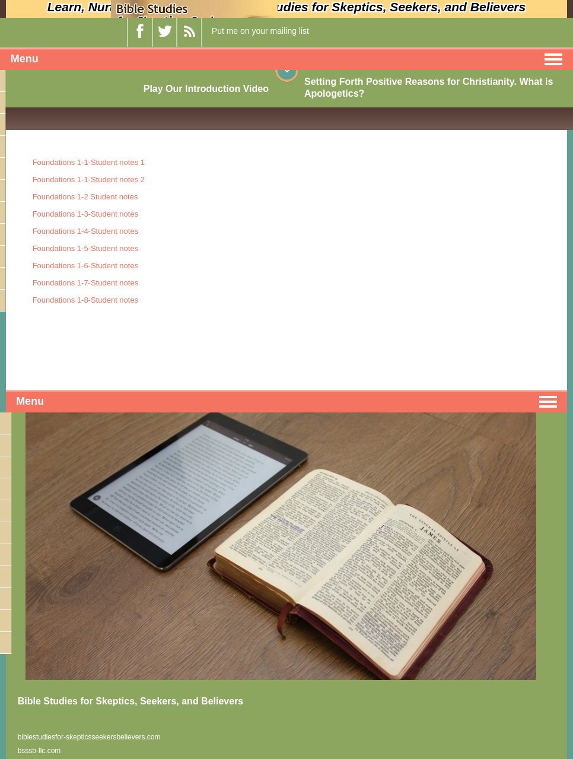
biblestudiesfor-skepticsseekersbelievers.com (89, 737)
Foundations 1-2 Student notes (85, 196)
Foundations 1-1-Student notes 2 (89, 179)
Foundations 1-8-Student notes (86, 300)
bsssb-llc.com (39, 751)
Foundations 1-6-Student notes (86, 265)
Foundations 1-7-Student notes (86, 282)
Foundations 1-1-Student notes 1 (89, 162)
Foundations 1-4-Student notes (86, 231)
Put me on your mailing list (260, 31)
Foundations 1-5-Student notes (86, 248)
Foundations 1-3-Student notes (86, 213)
